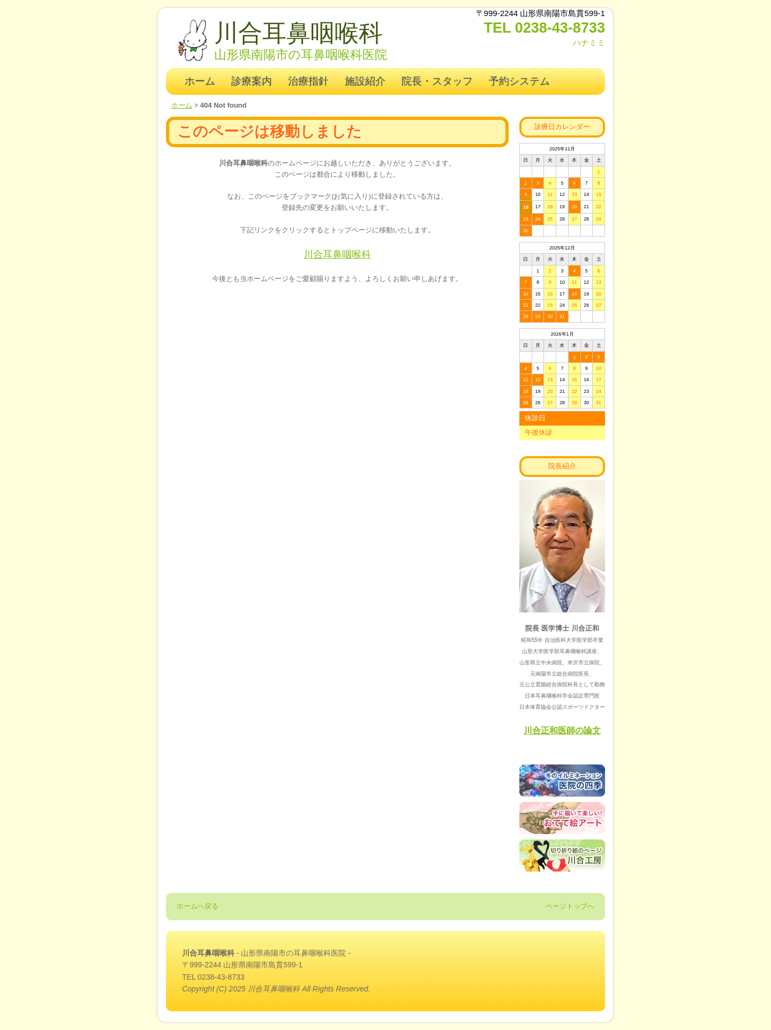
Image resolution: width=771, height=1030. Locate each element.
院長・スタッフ (437, 81)
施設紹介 (365, 81)
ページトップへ (570, 906)
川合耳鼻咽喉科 (298, 33)
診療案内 (251, 81)
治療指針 (308, 81)
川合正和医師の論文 (562, 730)
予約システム (519, 81)
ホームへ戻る (197, 906)
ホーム (200, 81)
